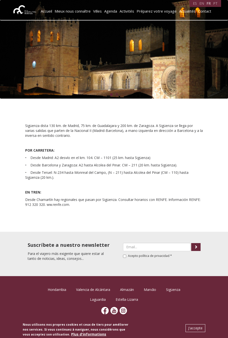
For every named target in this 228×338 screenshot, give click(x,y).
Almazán (127, 289)
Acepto (147, 256)
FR (209, 3)
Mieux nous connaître (73, 11)
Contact (204, 11)
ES (195, 3)
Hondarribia (57, 289)
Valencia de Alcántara (93, 289)
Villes (97, 11)
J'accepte (195, 328)
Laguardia (98, 299)
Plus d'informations (88, 334)
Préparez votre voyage (157, 11)
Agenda (110, 11)
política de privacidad (154, 256)
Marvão (150, 289)
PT (215, 3)
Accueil (46, 11)
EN (201, 3)
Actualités (187, 11)
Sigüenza (173, 289)
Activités (127, 11)
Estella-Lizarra (127, 299)
